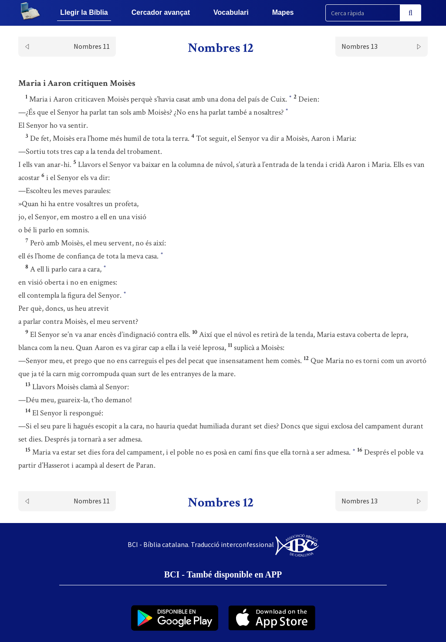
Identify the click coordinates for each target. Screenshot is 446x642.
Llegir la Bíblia (84, 12)
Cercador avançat (161, 12)
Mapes (283, 12)
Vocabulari (231, 12)
